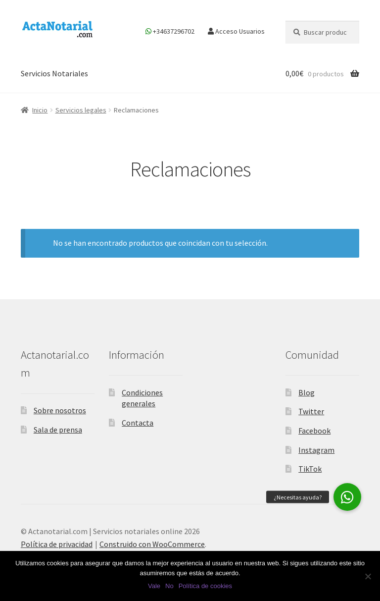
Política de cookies (205, 586)
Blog (306, 392)
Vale (154, 586)
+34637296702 (169, 31)
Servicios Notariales (54, 73)
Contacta (137, 423)
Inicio (40, 110)
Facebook (314, 431)
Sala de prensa (58, 430)
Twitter (311, 411)
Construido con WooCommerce (152, 544)
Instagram (316, 450)
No (169, 586)
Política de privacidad (57, 544)
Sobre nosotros (60, 410)
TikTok (310, 469)
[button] (347, 497)
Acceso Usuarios (236, 31)
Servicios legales (80, 110)
